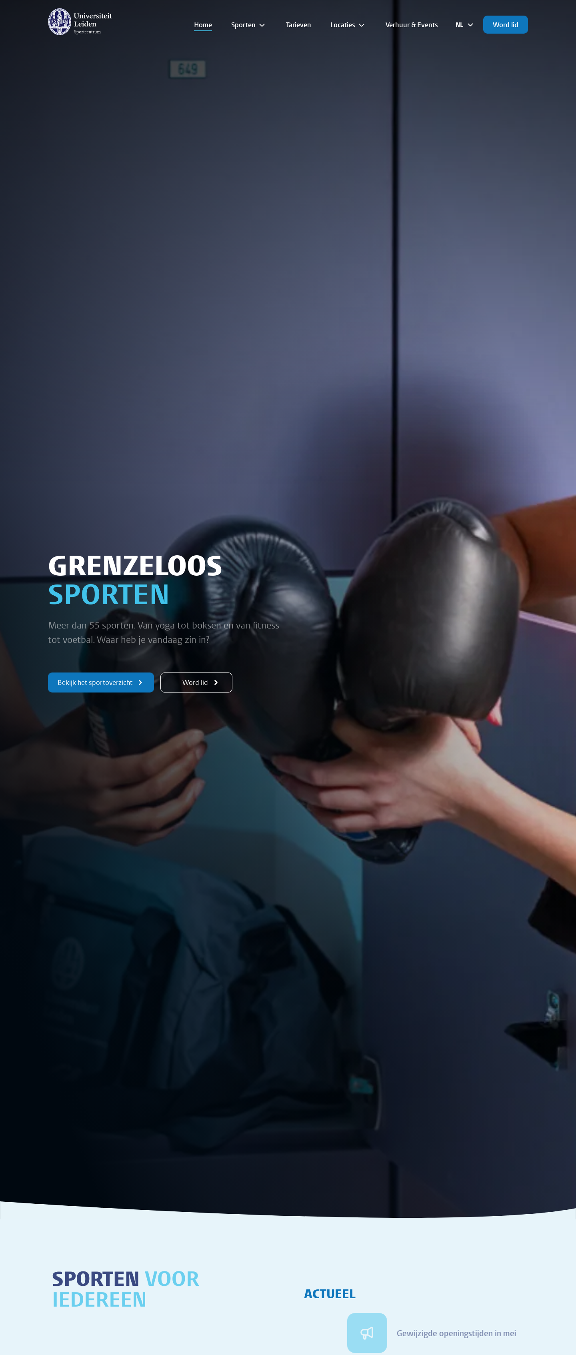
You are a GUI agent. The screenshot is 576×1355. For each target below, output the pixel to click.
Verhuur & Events (412, 24)
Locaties (348, 25)
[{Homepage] (80, 21)
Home (203, 24)
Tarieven (298, 24)
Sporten (249, 25)
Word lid (505, 24)
